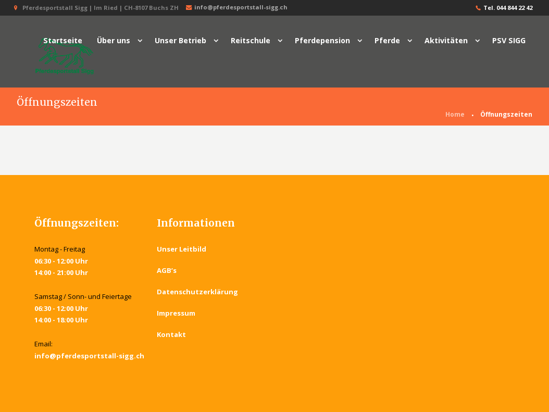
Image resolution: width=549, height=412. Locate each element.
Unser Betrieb (180, 40)
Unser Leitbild (181, 249)
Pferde (387, 40)
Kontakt (171, 334)
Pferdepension (322, 40)
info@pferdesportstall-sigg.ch (235, 7)
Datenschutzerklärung (197, 291)
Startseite (62, 40)
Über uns (113, 40)
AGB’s (167, 270)
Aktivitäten (446, 40)
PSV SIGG (509, 40)
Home (455, 114)
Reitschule (250, 40)
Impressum (176, 313)
